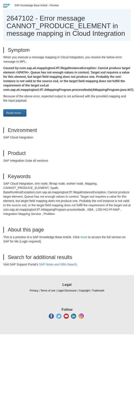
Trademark (98, 290)
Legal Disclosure (67, 290)
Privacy (34, 290)
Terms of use (47, 290)
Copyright (84, 290)
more (83, 237)
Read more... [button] (15, 113)
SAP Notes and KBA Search (58, 264)
